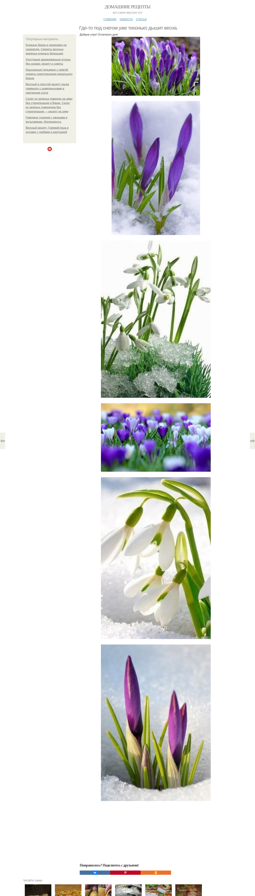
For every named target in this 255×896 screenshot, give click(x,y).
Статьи (141, 19)
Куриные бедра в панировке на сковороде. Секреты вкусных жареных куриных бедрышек (46, 49)
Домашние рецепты (127, 6)
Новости (126, 19)
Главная (109, 19)
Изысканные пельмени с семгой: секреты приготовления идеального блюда (49, 74)
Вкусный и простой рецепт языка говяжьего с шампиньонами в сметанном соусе (47, 88)
